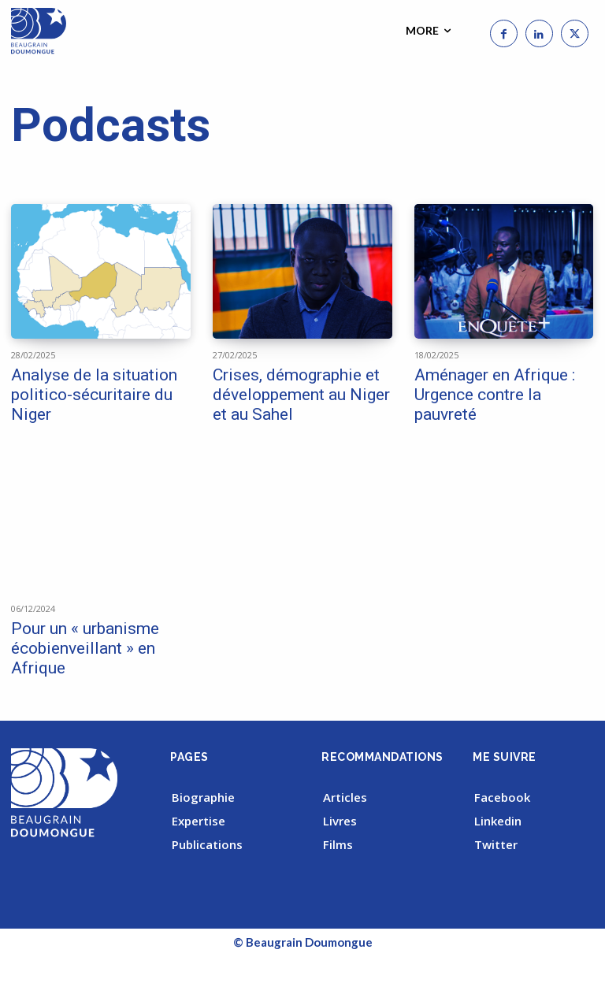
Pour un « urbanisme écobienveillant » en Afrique (85, 648)
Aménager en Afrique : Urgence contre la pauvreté (494, 394)
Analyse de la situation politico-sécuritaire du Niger (94, 394)
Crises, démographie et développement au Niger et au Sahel (301, 394)
